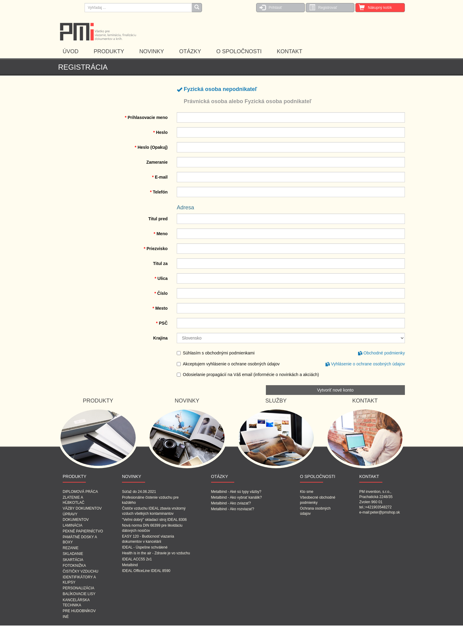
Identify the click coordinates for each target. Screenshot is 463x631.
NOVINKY (151, 51)
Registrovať (323, 7)
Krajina (160, 338)
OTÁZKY (190, 51)
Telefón (159, 192)
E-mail (160, 177)
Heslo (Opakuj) (151, 147)
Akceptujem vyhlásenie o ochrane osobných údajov (231, 363)
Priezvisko (156, 248)
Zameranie (157, 162)
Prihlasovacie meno (146, 117)
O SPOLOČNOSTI (239, 51)
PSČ (162, 323)
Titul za (160, 263)
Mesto (160, 308)
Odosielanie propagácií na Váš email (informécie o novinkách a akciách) (251, 374)
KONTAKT (289, 51)
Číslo (161, 293)
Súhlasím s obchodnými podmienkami (219, 352)
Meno (161, 233)
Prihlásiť (270, 7)
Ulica (161, 278)
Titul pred (158, 218)
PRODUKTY (109, 51)
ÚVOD (70, 51)
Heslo (160, 132)
